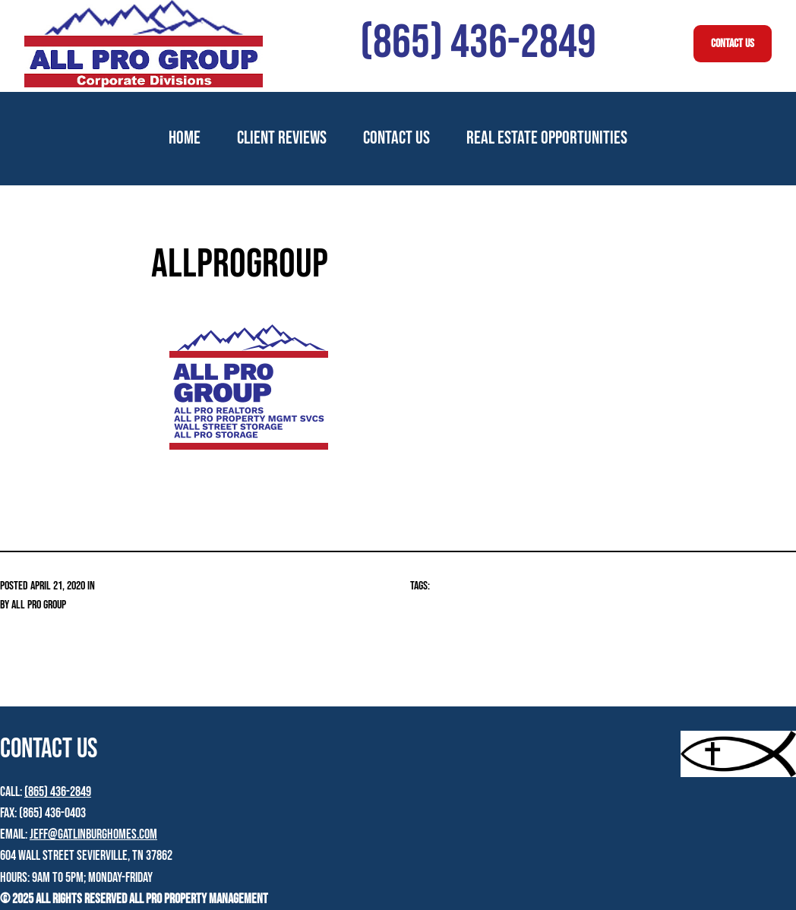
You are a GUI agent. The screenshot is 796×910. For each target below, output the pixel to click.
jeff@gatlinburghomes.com (93, 834)
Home (185, 138)
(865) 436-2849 (57, 792)
